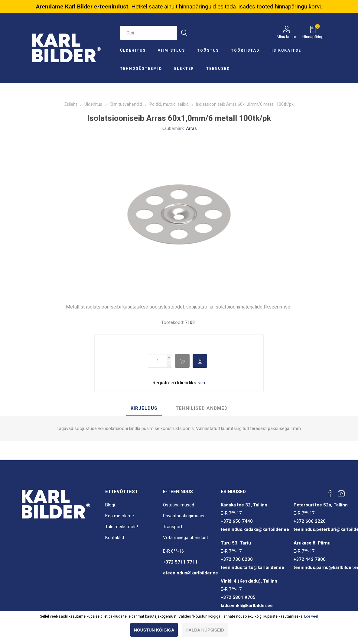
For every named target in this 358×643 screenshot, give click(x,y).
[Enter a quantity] (157, 361)
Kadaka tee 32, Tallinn (244, 505)
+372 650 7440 (237, 521)
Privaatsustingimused (184, 516)
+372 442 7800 (310, 559)
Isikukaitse (286, 50)
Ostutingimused (178, 505)
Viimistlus (171, 50)
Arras (191, 128)
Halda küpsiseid (204, 630)
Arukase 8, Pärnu (312, 543)
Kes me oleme (119, 516)
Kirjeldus (144, 408)
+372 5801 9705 (238, 597)
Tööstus (208, 50)
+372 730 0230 (237, 559)
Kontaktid (114, 537)
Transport (172, 526)
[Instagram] (341, 494)
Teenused (218, 68)
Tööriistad (245, 50)
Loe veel (311, 616)
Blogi (110, 505)
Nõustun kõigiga (154, 630)
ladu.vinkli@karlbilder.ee (247, 605)
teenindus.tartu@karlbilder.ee (252, 567)
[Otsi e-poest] (148, 33)
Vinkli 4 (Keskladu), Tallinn (249, 581)
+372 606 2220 (310, 521)
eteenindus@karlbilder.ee (190, 573)
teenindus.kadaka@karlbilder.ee (255, 529)
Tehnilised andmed (202, 408)
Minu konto (286, 36)
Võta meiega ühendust (185, 537)
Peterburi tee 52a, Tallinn (321, 505)
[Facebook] (330, 494)
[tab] (144, 408)
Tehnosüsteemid (141, 68)
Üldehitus (133, 50)
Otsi (184, 33)
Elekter (184, 68)
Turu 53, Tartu (236, 543)
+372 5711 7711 (180, 562)
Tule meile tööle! (121, 526)
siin (201, 383)
